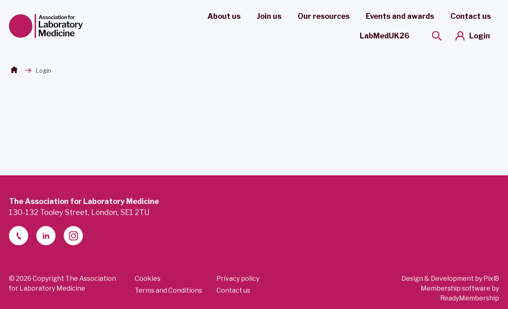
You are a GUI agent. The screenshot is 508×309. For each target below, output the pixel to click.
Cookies (147, 278)
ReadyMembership (469, 298)
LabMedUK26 (384, 35)
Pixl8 (491, 278)
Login (479, 35)
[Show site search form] (437, 36)
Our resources (324, 16)
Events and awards (400, 16)
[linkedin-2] (46, 235)
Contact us (470, 16)
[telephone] (18, 235)
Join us (269, 16)
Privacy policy (237, 278)
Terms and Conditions (168, 290)
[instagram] (73, 235)
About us (224, 16)
